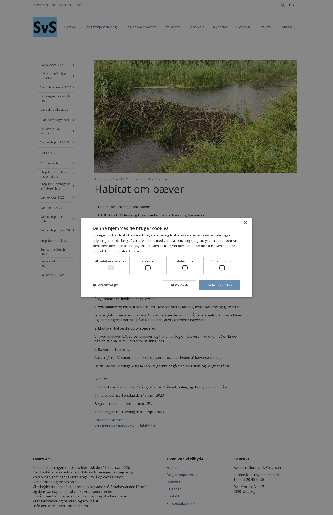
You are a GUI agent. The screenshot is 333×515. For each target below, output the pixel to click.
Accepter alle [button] (220, 285)
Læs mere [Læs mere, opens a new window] (136, 251)
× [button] (245, 222)
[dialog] (166, 257)
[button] (106, 285)
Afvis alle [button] (179, 285)
